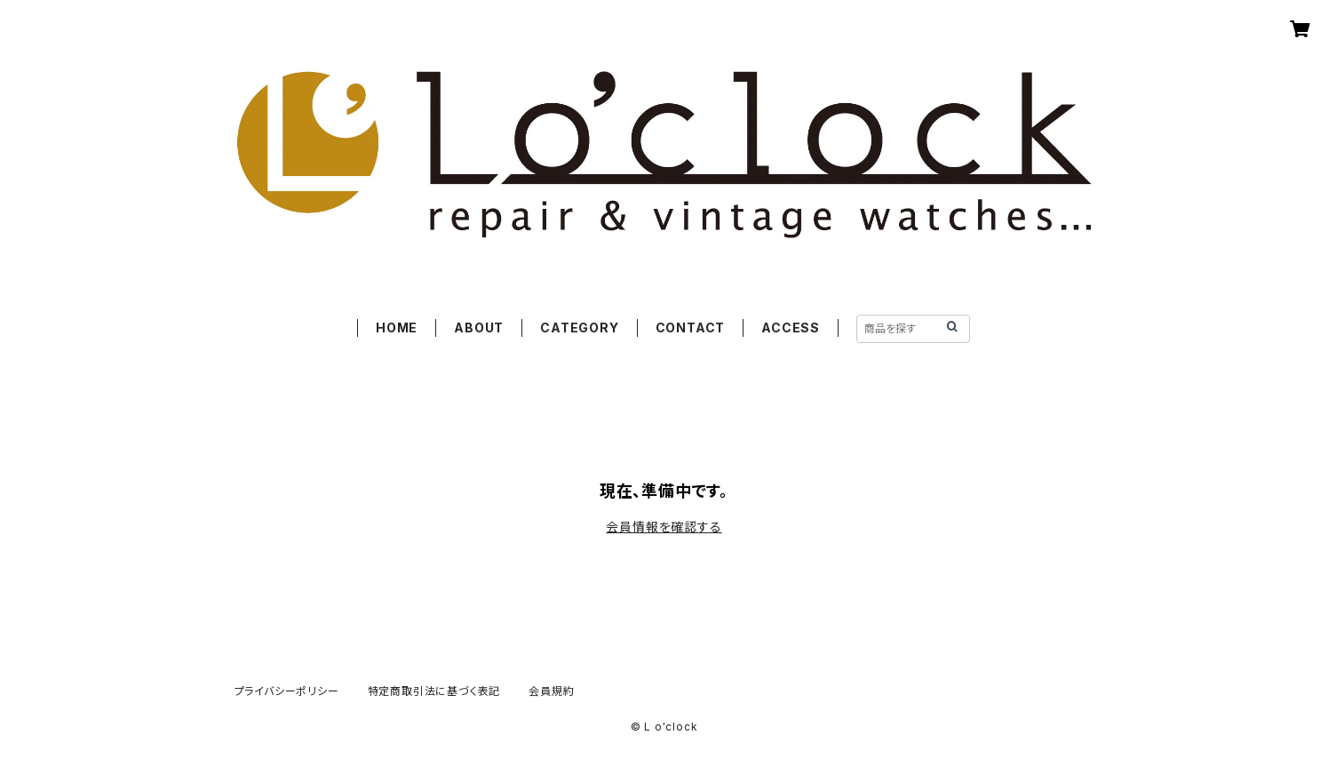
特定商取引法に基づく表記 (434, 691)
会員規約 (551, 691)
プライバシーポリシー (287, 691)
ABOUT (479, 327)
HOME (396, 327)
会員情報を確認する (663, 526)
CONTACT (691, 327)
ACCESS (790, 327)
